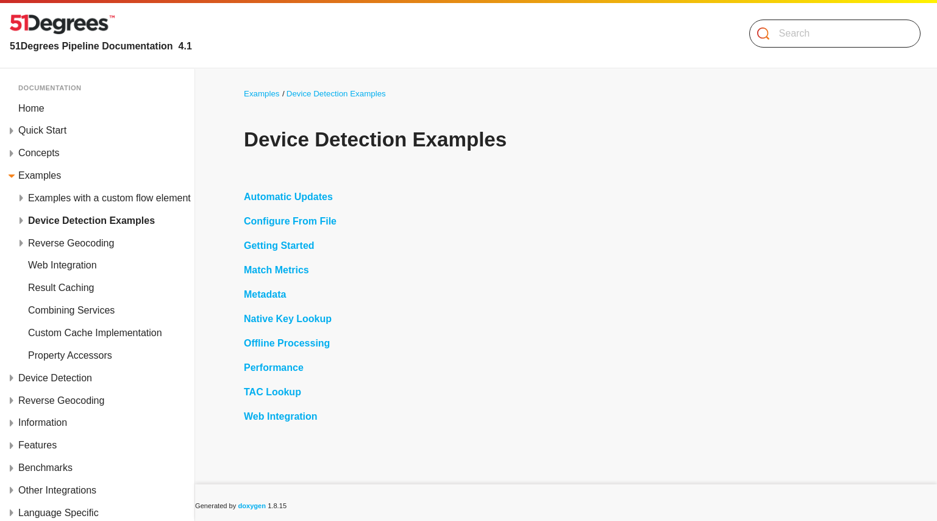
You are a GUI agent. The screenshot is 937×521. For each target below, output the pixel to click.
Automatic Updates (288, 197)
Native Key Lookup (288, 319)
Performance (274, 367)
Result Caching (61, 287)
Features (37, 445)
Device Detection (55, 378)
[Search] (830, 33)
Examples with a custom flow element (109, 198)
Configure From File (290, 221)
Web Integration (62, 265)
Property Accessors (70, 355)
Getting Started (279, 245)
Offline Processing (287, 343)
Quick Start (42, 130)
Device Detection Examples (91, 220)
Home (31, 108)
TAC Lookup (272, 392)
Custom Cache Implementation (95, 333)
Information (42, 422)
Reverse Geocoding (71, 243)
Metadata (265, 294)
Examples (39, 175)
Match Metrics (276, 270)
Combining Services (71, 310)
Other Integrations (57, 490)
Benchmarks (45, 467)
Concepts (39, 153)
